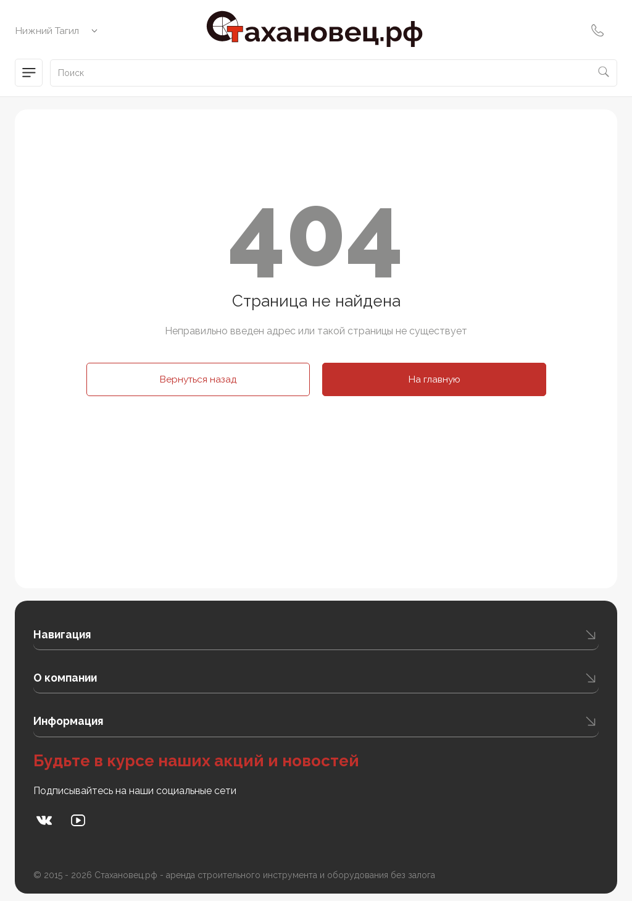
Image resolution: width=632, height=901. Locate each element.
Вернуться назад (198, 379)
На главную (434, 379)
